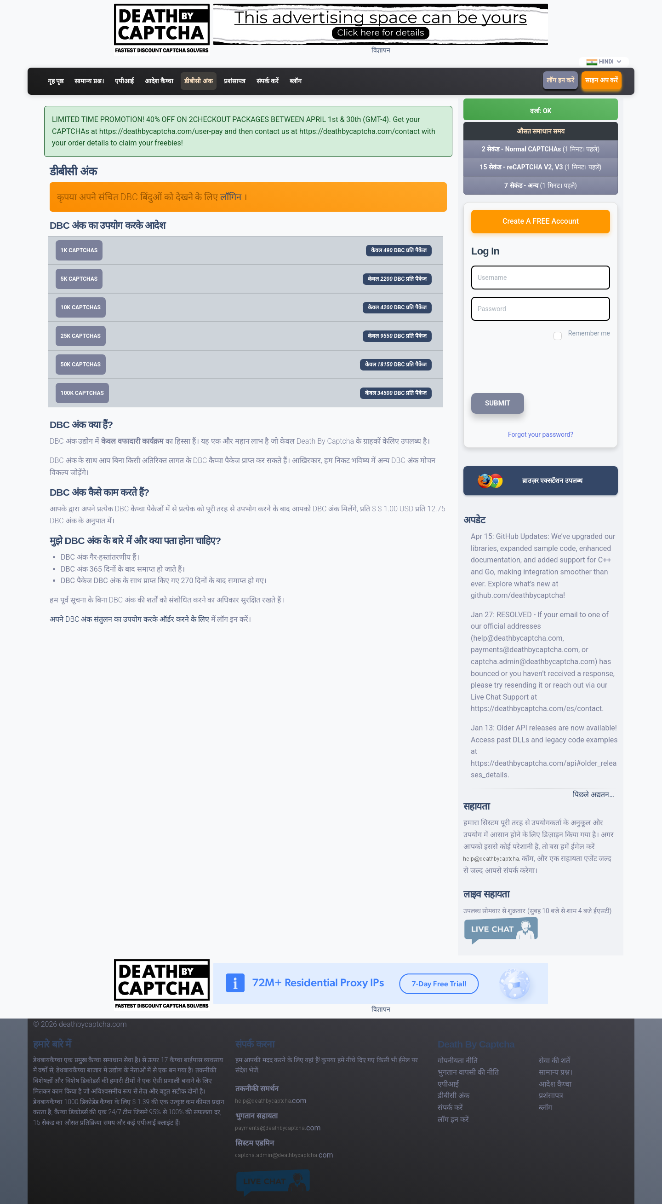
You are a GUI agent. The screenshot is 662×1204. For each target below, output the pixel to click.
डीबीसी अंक (198, 81)
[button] (540, 109)
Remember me (589, 333)
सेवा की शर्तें (554, 1060)
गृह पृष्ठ (55, 81)
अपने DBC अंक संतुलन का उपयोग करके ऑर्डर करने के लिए (130, 619)
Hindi (600, 62)
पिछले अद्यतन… (593, 794)
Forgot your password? (540, 434)
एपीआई (124, 81)
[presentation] (532, 366)
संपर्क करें (268, 81)
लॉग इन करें (560, 80)
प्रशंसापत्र (234, 81)
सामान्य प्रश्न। (88, 81)
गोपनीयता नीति (458, 1060)
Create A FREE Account (540, 221)
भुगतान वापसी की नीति (468, 1072)
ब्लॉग (296, 81)
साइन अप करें (601, 80)
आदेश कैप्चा (159, 81)
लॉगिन (232, 197)
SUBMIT (497, 403)
